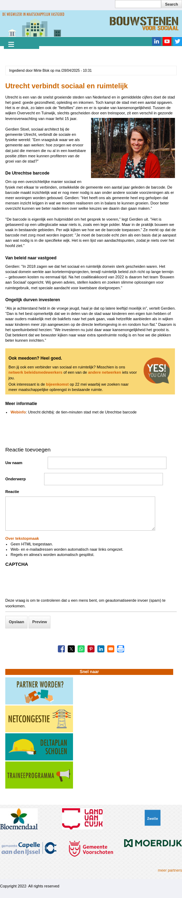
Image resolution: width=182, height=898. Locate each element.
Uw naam (13, 463)
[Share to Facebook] (61, 648)
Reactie (12, 491)
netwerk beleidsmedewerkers (35, 372)
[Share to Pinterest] (91, 648)
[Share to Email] (110, 648)
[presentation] (59, 584)
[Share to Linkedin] (100, 648)
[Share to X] (71, 648)
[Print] (120, 648)
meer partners (170, 870)
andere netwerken (104, 372)
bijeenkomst (57, 384)
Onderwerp (15, 479)
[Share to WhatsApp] (81, 648)
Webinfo (18, 412)
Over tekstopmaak (22, 538)
